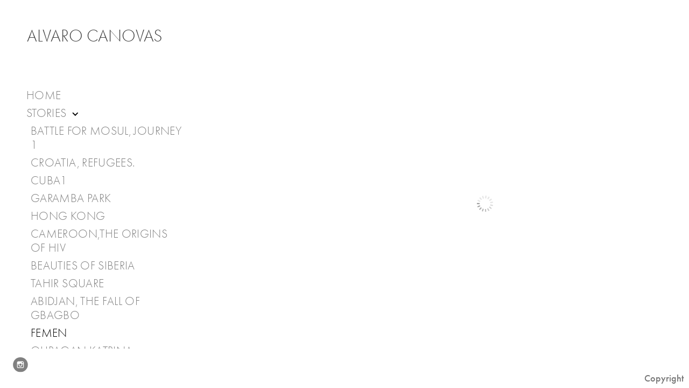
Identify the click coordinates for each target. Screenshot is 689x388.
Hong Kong (68, 216)
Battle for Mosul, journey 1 (106, 137)
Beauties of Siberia (83, 265)
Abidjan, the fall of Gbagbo (85, 308)
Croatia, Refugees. (83, 162)
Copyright (664, 378)
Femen (49, 333)
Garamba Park (71, 198)
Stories (53, 113)
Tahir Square (67, 283)
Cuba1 (49, 180)
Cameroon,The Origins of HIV (99, 240)
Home (43, 95)
